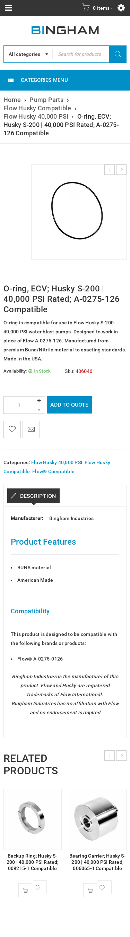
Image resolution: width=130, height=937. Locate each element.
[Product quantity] (24, 405)
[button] (25, 890)
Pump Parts (46, 99)
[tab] (33, 495)
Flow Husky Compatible (37, 108)
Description (37, 496)
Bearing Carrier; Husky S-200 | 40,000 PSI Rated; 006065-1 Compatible (97, 862)
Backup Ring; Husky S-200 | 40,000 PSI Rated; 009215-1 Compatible (33, 862)
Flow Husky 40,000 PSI (35, 116)
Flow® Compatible (53, 471)
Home (12, 99)
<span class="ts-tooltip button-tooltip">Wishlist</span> (12, 429)
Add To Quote (69, 404)
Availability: (15, 371)
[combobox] (28, 54)
